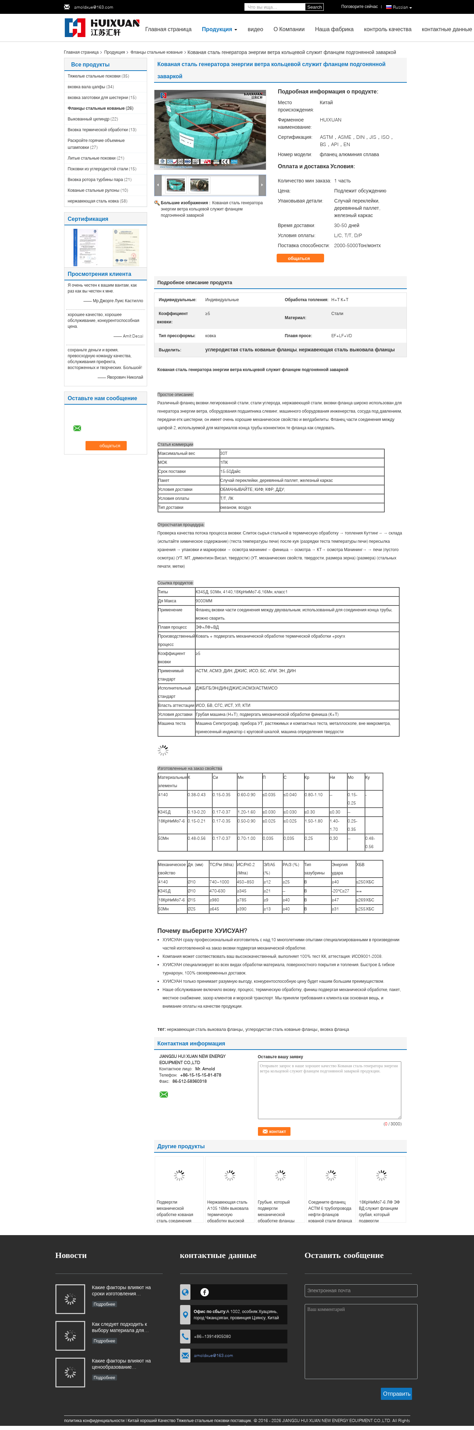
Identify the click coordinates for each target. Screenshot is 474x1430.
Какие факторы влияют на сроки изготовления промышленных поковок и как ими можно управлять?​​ (125, 1291)
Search (314, 7)
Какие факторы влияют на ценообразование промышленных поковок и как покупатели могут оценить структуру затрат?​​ (125, 1364)
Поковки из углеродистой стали (98, 168)
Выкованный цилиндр (89, 119)
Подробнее (104, 1304)
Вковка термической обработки (98, 129)
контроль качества (387, 29)
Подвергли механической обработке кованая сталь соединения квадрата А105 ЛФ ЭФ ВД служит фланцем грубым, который (178, 1220)
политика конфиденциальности (94, 1420)
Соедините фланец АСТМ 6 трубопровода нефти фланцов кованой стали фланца (330, 1211)
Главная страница (168, 29)
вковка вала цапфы (86, 86)
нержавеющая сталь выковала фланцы (205, 1029)
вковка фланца (334, 1029)
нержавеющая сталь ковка (93, 201)
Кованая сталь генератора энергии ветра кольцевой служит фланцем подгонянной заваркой (212, 209)
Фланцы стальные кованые (157, 52)
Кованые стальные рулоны (93, 190)
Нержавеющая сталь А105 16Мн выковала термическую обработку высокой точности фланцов (228, 1214)
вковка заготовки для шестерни (98, 97)
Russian (402, 7)
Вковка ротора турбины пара (95, 179)
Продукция (217, 29)
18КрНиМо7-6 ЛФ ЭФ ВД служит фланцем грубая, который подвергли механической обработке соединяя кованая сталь (379, 1220)
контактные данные (447, 29)
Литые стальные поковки (92, 158)
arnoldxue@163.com (93, 7)
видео (255, 29)
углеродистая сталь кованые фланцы (281, 1029)
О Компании (289, 29)
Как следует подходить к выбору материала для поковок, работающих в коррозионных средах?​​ (119, 1327)
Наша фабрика (334, 29)
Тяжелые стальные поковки (94, 76)
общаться (304, 258)
